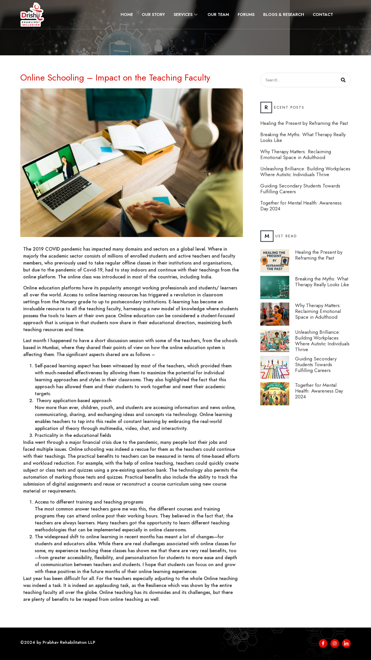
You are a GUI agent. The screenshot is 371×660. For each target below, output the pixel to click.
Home (127, 14)
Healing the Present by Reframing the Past (304, 123)
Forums (246, 14)
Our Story (153, 14)
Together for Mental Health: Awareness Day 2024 (301, 205)
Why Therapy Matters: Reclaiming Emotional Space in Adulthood (295, 154)
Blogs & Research (283, 14)
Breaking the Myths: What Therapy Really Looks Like (302, 137)
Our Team (218, 14)
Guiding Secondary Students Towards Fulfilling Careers (300, 188)
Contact (323, 14)
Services (186, 14)
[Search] (343, 80)
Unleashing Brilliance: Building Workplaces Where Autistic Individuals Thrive (305, 171)
